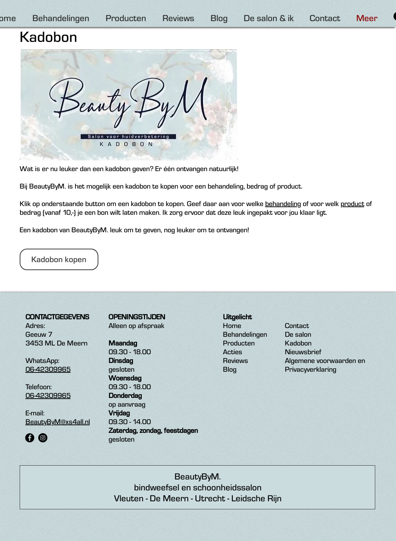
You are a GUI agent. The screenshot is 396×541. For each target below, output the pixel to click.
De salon (298, 334)
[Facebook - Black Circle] (29, 437)
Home (232, 325)
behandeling (283, 203)
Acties (232, 351)
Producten (239, 343)
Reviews (235, 360)
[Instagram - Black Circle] (42, 437)
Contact (297, 325)
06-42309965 (48, 369)
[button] (59, 259)
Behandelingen (245, 334)
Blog (229, 369)
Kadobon (298, 343)
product (352, 203)
